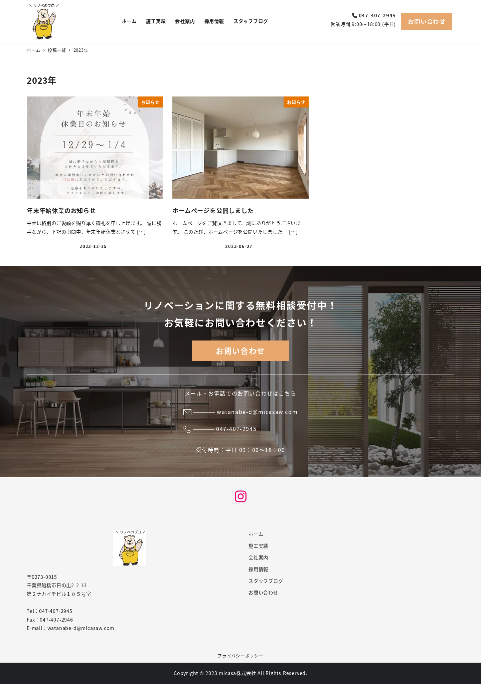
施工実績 (258, 545)
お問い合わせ (427, 21)
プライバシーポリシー (240, 655)
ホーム (256, 533)
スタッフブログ (266, 581)
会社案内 (258, 557)
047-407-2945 (374, 15)
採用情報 (258, 569)
